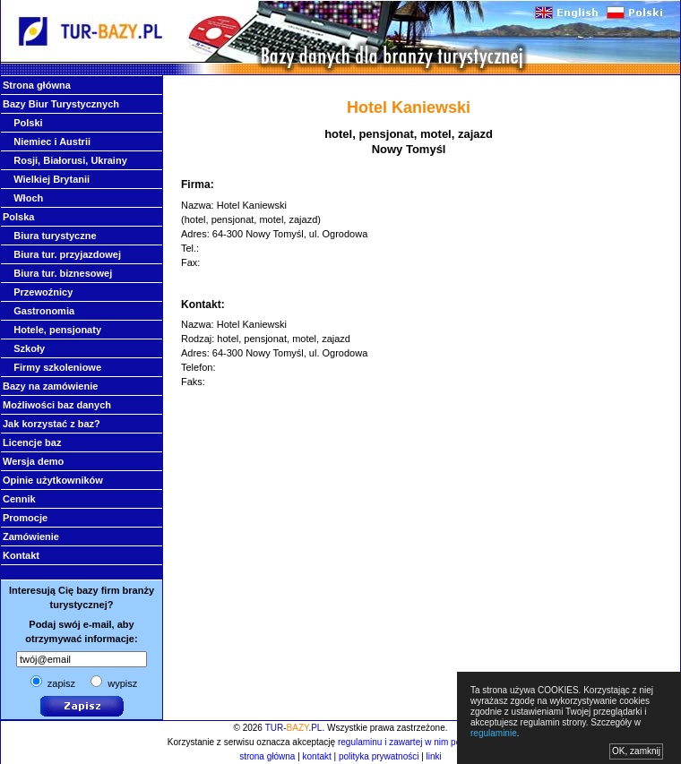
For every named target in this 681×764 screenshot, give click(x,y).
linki (434, 756)
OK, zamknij (636, 751)
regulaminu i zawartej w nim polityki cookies (424, 742)
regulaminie (493, 733)
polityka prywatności (378, 756)
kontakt (317, 756)
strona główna (267, 756)
